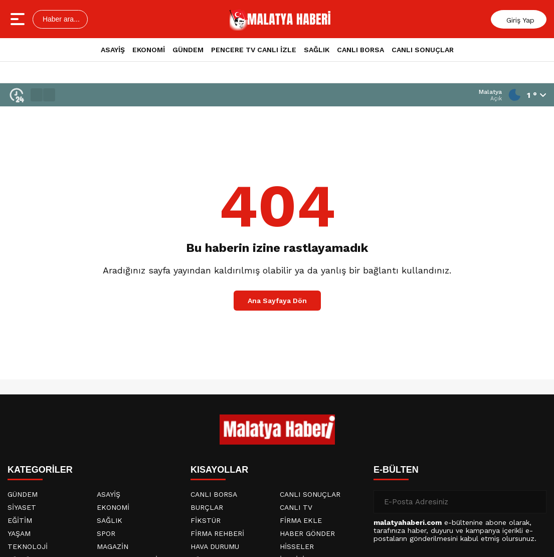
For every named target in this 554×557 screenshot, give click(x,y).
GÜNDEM (188, 50)
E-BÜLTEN (396, 470)
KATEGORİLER (40, 470)
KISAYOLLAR (219, 470)
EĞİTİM (20, 520)
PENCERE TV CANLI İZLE (253, 50)
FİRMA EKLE (301, 520)
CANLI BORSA (360, 50)
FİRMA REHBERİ (217, 533)
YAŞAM (19, 533)
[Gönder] (534, 501)
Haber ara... (60, 19)
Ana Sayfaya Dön (277, 301)
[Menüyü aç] (19, 19)
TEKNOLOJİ (28, 546)
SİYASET (22, 507)
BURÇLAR (207, 507)
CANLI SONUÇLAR (423, 50)
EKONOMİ (148, 50)
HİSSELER (297, 546)
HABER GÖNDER (307, 533)
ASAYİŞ (113, 50)
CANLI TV (296, 507)
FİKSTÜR (206, 520)
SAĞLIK (316, 50)
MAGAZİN (112, 546)
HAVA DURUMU (215, 546)
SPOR (106, 533)
